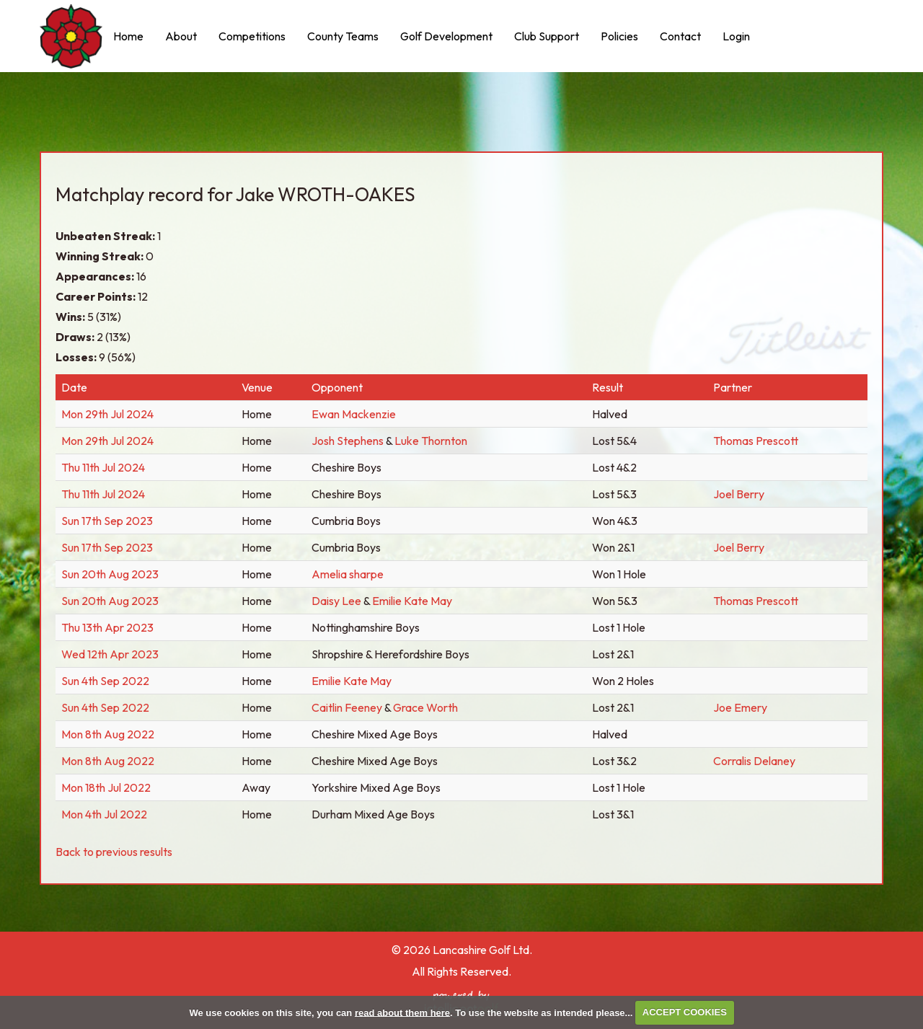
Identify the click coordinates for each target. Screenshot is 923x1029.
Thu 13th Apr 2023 (107, 627)
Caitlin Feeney (348, 707)
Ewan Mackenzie (354, 414)
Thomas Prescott (755, 440)
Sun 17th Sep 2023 (107, 520)
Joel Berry (738, 494)
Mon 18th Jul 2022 (106, 787)
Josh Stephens (348, 440)
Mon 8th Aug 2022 (107, 734)
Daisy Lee (337, 600)
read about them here (402, 1012)
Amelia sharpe (348, 574)
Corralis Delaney (754, 761)
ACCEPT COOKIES (684, 1012)
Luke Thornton (430, 440)
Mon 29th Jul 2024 (107, 414)
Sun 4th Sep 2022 (105, 681)
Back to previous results (114, 851)
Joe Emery (740, 707)
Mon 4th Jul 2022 (104, 814)
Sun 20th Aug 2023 (110, 574)
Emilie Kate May (412, 600)
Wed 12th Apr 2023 (110, 654)
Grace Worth (425, 707)
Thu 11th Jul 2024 (103, 467)
